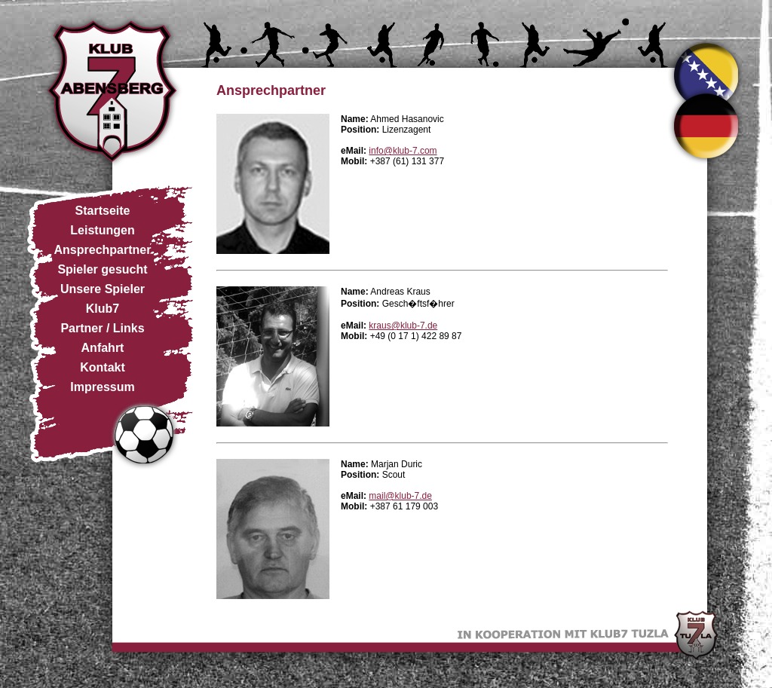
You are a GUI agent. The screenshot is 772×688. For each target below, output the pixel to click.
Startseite (102, 210)
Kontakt (102, 367)
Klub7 (102, 308)
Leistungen (102, 230)
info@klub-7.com (403, 150)
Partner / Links (102, 328)
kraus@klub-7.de (403, 325)
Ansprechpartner (103, 249)
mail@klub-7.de (400, 496)
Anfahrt (102, 347)
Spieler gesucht (102, 269)
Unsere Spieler (102, 289)
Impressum (102, 387)
